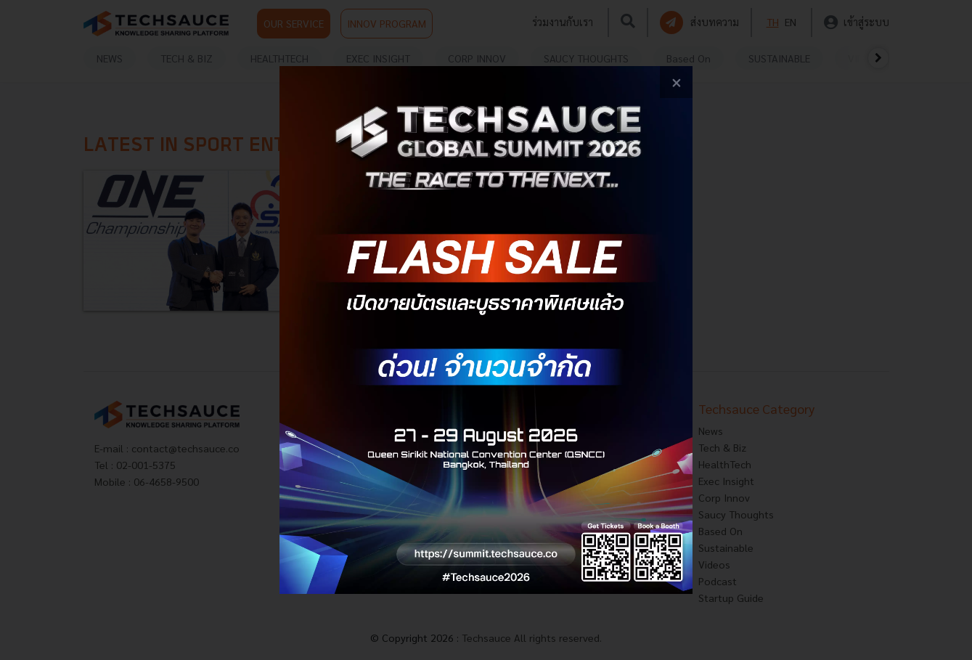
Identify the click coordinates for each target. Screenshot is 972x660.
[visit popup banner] (486, 330)
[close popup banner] (676, 82)
